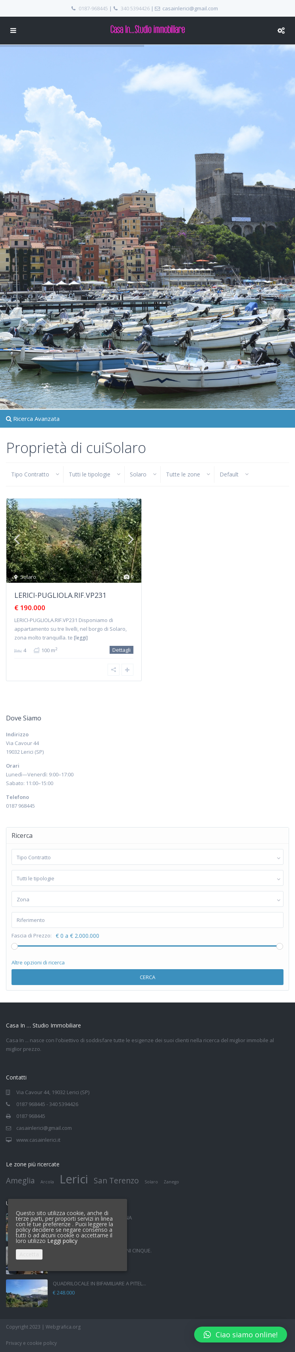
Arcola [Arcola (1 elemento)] (47, 1182)
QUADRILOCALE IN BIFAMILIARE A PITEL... (99, 1283)
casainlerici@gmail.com (44, 1127)
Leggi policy (62, 1240)
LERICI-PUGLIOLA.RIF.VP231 (60, 595)
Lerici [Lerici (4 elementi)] (74, 1179)
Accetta (29, 1254)
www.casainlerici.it (38, 1139)
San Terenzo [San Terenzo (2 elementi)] (116, 1180)
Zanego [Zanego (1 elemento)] (171, 1182)
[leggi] (81, 637)
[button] (240, 1334)
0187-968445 (93, 8)
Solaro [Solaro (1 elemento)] (151, 1182)
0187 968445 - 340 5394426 (47, 1104)
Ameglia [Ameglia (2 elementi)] (20, 1180)
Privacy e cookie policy (31, 1343)
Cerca (147, 977)
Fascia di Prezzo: (32, 935)
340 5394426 (135, 8)
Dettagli (121, 649)
